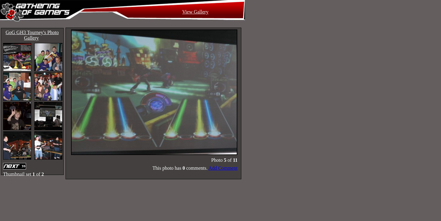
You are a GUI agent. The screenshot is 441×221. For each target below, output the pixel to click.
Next (15, 166)
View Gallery (195, 11)
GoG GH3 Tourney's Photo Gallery (32, 35)
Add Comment (223, 168)
